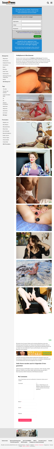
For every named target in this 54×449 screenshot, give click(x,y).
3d (3, 98)
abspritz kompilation (5, 103)
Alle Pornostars (7, 144)
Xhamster (41, 444)
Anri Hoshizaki (6, 131)
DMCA (34, 440)
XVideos (27, 446)
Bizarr (4, 67)
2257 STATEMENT (27, 440)
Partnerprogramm (14, 442)
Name (20, 401)
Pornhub (36, 444)
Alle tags (5, 115)
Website (20, 413)
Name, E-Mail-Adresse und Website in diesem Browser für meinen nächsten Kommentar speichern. (43, 387)
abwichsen (5, 110)
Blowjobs (5, 69)
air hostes (5, 112)
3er (3, 100)
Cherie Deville (6, 139)
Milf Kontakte (24, 442)
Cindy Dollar (5, 142)
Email (19, 407)
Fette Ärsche (6, 73)
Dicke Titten (5, 71)
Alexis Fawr (5, 129)
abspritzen (5, 106)
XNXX (24, 446)
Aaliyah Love (5, 122)
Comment (20, 383)
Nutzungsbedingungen (15, 440)
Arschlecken (5, 65)
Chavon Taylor (6, 137)
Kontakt (50, 440)
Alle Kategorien (7, 81)
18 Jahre (5, 89)
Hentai (4, 79)
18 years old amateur (5, 92)
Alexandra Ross (6, 126)
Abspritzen (5, 58)
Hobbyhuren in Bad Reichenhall (36, 442)
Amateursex (5, 60)
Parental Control (42, 440)
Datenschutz (5, 440)
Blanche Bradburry (7, 133)
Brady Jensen (6, 135)
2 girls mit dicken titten (6, 95)
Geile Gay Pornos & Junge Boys (7, 76)
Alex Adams (5, 124)
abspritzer (5, 108)
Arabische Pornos (7, 62)
